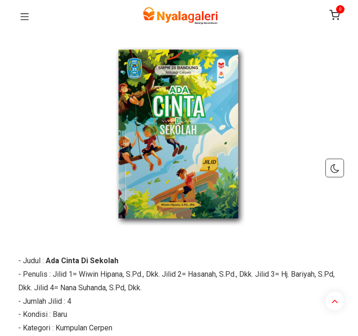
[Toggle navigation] (24, 16)
